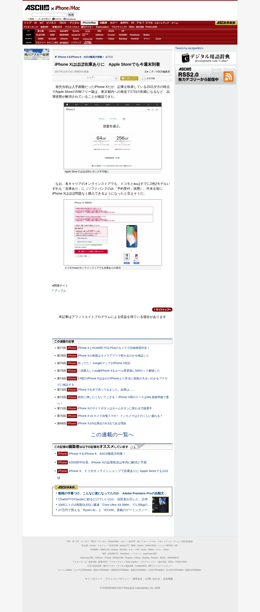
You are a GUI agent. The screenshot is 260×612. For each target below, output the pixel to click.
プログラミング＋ (148, 562)
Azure (76, 39)
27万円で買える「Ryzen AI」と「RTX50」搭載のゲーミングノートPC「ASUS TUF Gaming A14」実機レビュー (135, 510)
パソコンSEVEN (88, 30)
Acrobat (52, 39)
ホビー (113, 22)
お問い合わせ (152, 578)
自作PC (124, 22)
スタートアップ (161, 23)
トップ (27, 22)
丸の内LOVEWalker (175, 570)
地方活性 (140, 27)
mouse (52, 31)
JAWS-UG (104, 550)
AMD (52, 35)
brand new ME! (150, 554)
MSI (99, 31)
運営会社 (137, 578)
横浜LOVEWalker (101, 570)
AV (132, 22)
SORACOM (118, 558)
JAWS (40, 39)
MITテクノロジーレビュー (160, 566)
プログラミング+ (119, 27)
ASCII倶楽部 (226, 23)
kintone (64, 39)
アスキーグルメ (72, 27)
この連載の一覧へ (112, 434)
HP (123, 31)
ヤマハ (147, 39)
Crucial (111, 35)
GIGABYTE (76, 35)
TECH (62, 22)
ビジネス (51, 22)
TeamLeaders (102, 27)
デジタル (74, 22)
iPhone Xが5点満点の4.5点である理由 (102, 423)
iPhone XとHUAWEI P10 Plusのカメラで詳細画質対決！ (114, 347)
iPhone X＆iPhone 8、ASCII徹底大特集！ (81, 57)
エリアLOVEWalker (83, 570)
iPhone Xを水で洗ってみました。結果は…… (106, 389)
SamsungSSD (85, 34)
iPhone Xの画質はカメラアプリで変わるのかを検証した (113, 355)
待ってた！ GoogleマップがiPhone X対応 (104, 363)
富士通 (41, 31)
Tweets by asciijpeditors (189, 48)
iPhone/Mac (65, 7)
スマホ (149, 22)
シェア (90, 77)
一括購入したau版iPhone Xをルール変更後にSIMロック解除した (119, 370)
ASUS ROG (64, 35)
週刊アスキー (87, 27)
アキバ (140, 22)
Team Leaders (131, 562)
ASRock (99, 35)
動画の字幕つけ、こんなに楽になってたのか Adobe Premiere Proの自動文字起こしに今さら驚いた (127, 493)
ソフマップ (76, 43)
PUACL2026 (151, 27)
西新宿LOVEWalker (120, 570)
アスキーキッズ (31, 27)
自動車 (103, 22)
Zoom (158, 39)
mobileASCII (141, 566)
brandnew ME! (88, 42)
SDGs (131, 27)
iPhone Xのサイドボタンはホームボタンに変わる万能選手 (115, 408)
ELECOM (40, 35)
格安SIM (44, 27)
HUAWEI (123, 35)
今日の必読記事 (94, 566)
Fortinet (135, 39)
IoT (41, 22)
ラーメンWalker (65, 570)
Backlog (123, 39)
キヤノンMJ (52, 43)
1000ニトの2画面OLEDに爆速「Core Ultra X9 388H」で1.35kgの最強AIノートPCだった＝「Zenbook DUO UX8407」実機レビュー (148, 504)
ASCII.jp (37, 7)
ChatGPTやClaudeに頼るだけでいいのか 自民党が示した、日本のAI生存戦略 (112, 499)
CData (111, 39)
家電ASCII (57, 27)
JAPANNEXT (64, 42)
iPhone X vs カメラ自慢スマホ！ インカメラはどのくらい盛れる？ (120, 415)
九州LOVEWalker (156, 570)
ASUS (111, 31)
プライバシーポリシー (117, 578)
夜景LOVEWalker (138, 570)
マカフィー (41, 43)
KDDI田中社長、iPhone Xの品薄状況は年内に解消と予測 (108, 462)
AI (35, 22)
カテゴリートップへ (159, 310)
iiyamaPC (64, 31)
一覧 (115, 78)
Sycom (76, 31)
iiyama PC (124, 545)
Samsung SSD (87, 558)
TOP (68, 541)
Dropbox (99, 39)
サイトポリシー (93, 578)
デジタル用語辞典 (125, 566)
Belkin (146, 35)
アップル (60, 290)
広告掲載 (168, 578)
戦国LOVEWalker (193, 570)
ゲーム (174, 23)
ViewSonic (135, 35)
